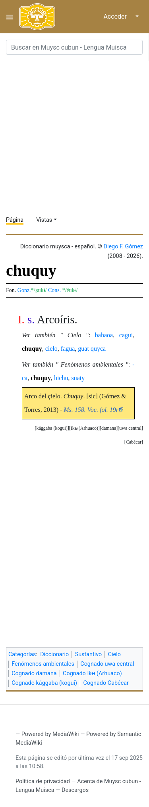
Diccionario (54, 654)
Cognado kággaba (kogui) (44, 683)
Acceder (115, 16)
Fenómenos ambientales (43, 664)
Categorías (22, 654)
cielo (51, 348)
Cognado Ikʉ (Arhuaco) (92, 673)
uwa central (130, 428)
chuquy (32, 348)
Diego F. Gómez (123, 246)
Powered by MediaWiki (50, 734)
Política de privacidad (42, 781)
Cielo (114, 654)
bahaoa (104, 335)
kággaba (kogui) (51, 428)
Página (14, 220)
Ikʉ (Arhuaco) (84, 428)
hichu (61, 378)
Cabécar (133, 442)
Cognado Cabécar (105, 683)
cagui (126, 335)
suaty (78, 378)
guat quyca (92, 348)
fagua (68, 348)
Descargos (75, 790)
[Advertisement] (74, 135)
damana (108, 428)
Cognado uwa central (107, 664)
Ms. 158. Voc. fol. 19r (91, 409)
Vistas (44, 220)
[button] (130, 428)
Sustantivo (88, 654)
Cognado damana (34, 673)
